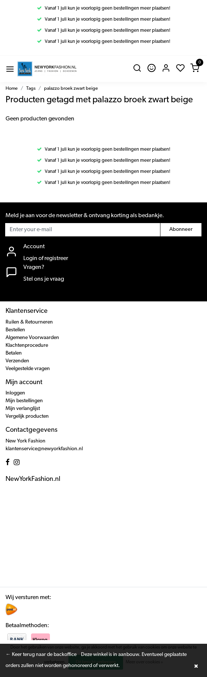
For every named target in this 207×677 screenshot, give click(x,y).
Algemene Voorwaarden (32, 338)
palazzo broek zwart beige (71, 88)
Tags (30, 88)
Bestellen (15, 330)
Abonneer (181, 229)
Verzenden (17, 361)
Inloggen (15, 393)
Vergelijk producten (27, 416)
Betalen (14, 353)
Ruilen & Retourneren (29, 322)
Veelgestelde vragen (28, 369)
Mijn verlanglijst (23, 408)
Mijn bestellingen (24, 401)
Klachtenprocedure (27, 345)
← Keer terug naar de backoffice (41, 654)
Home (12, 88)
